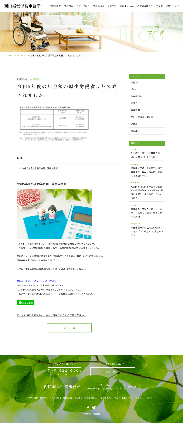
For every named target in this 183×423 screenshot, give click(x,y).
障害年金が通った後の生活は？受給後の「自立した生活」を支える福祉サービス (147, 169)
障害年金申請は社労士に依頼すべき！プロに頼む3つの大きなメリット (147, 229)
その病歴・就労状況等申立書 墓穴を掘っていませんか (147, 153)
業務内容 (68, 5)
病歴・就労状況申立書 (142, 117)
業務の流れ (98, 5)
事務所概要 (55, 5)
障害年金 (135, 131)
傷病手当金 (136, 96)
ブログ (159, 5)
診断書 (134, 124)
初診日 (134, 103)
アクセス (132, 386)
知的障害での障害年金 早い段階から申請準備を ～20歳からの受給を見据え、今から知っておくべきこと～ (147, 189)
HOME (12, 55)
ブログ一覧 (69, 328)
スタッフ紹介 (83, 5)
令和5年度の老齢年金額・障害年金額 (40, 168)
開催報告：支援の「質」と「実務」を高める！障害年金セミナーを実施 (147, 210)
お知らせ (35, 78)
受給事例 (112, 5)
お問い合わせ (172, 5)
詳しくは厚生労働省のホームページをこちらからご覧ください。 (51, 315)
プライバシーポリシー (145, 398)
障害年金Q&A (127, 5)
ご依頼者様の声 (145, 5)
